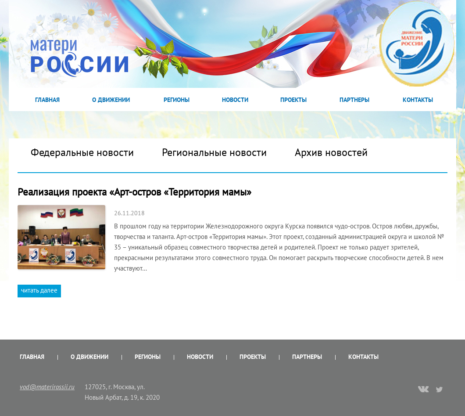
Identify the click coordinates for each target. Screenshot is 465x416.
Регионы (177, 100)
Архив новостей (331, 152)
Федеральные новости (82, 152)
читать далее (39, 290)
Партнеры (354, 100)
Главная (47, 100)
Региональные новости (214, 152)
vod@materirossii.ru (47, 387)
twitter (439, 389)
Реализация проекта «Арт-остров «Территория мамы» (134, 191)
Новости (235, 100)
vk (423, 390)
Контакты (418, 100)
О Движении (111, 100)
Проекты (293, 100)
